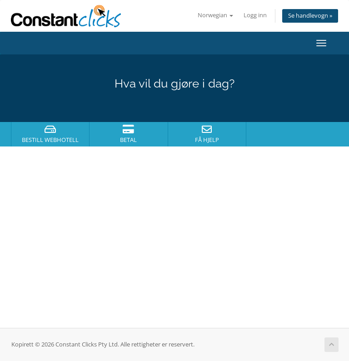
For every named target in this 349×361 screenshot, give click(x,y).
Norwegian (215, 15)
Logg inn (255, 15)
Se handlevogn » (310, 16)
